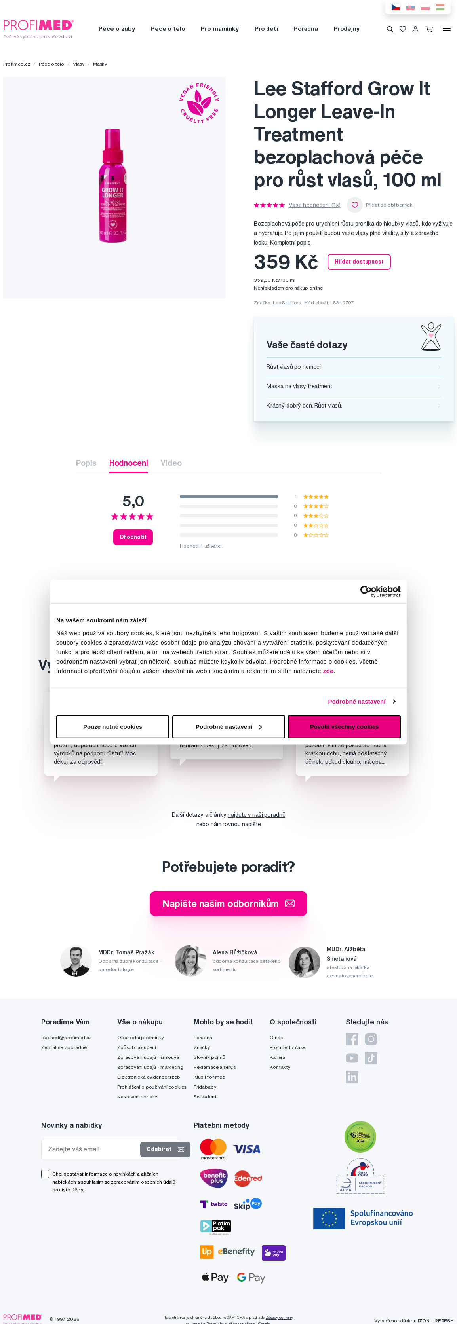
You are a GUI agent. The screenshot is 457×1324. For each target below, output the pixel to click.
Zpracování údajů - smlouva (148, 1057)
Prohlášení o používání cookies (151, 1086)
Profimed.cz (16, 63)
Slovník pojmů (209, 1057)
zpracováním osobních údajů (143, 1181)
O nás (276, 1037)
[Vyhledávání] (390, 29)
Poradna (306, 29)
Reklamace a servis (215, 1067)
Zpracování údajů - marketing (150, 1067)
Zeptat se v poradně (63, 1047)
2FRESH (444, 1320)
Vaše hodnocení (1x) (315, 205)
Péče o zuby (117, 29)
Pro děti (266, 29)
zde (328, 670)
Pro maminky (219, 29)
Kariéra (277, 1057)
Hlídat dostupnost (359, 261)
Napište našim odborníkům (228, 903)
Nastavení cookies (137, 1096)
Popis (86, 463)
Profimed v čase (287, 1047)
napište (251, 824)
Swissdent (205, 1096)
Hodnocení (128, 463)
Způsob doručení (136, 1047)
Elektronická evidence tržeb (148, 1076)
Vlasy (78, 63)
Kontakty (280, 1067)
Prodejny (347, 29)
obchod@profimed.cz (66, 1037)
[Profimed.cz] (38, 28)
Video (170, 463)
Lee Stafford (287, 302)
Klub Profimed (209, 1076)
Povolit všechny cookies (344, 726)
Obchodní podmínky (140, 1037)
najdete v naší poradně (256, 815)
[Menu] (446, 29)
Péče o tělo (168, 29)
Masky (100, 63)
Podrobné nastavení (356, 701)
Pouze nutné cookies (112, 726)
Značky (202, 1047)
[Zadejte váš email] (92, 1149)
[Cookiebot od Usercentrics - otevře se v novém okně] (366, 592)
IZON (424, 1320)
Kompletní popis (290, 242)
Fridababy (205, 1086)
